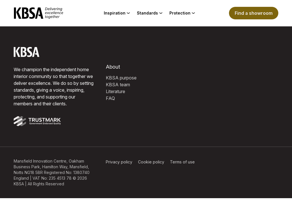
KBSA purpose (121, 78)
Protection (182, 13)
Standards (150, 13)
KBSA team (118, 84)
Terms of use (182, 161)
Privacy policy (119, 161)
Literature (115, 91)
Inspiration (117, 13)
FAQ (110, 98)
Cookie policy (151, 161)
